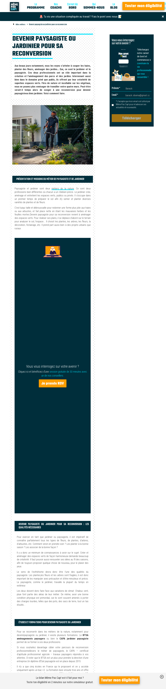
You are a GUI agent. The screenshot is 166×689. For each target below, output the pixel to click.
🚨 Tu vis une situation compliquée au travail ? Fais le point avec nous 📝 (80, 16)
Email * (115, 95)
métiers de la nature (63, 188)
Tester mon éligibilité (143, 6)
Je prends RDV (52, 383)
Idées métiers (20, 24)
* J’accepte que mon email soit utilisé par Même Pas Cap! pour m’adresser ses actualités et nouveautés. (133, 104)
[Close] (163, 16)
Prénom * (116, 88)
